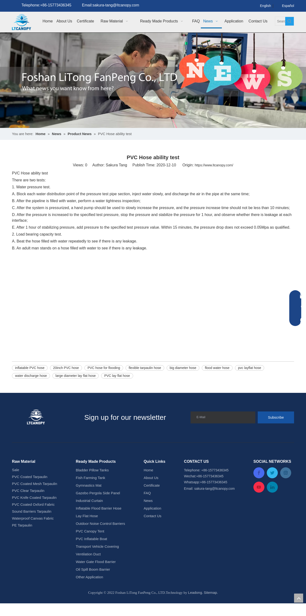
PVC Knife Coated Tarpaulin (34, 510)
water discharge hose (31, 388)
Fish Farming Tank (90, 490)
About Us (151, 490)
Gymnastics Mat (89, 498)
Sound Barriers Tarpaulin (31, 524)
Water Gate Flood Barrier (96, 574)
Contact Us (152, 528)
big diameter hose (183, 380)
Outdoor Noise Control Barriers (100, 536)
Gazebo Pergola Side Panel (98, 506)
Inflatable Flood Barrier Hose (98, 521)
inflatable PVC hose (29, 380)
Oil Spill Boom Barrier (93, 582)
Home (148, 483)
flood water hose (217, 380)
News (148, 513)
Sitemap (210, 605)
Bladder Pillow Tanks (92, 483)
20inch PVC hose (66, 380)
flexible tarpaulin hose (145, 380)
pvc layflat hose (249, 380)
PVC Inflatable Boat (91, 551)
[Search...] (280, 21)
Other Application (89, 590)
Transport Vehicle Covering (97, 559)
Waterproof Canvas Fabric (33, 531)
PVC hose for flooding (103, 380)
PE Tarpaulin (22, 538)
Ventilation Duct (88, 567)
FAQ (147, 506)
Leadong (195, 605)
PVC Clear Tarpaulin (28, 503)
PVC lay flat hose (117, 388)
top (298, 598)
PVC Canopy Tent (90, 544)
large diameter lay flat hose (75, 388)
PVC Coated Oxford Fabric (33, 517)
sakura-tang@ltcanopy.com (214, 501)
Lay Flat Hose (87, 528)
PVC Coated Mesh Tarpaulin (34, 496)
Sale (15, 482)
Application (152, 521)
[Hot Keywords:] (289, 21)
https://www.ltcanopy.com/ (214, 178)
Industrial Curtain (89, 513)
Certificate (152, 498)
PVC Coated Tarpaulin (29, 489)
